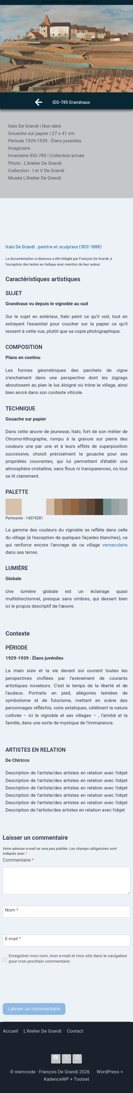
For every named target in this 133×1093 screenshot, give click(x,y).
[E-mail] (67, 941)
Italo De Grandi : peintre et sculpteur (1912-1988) (53, 246)
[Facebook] (55, 1058)
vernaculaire (115, 545)
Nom (11, 910)
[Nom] (67, 912)
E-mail (13, 938)
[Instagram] (77, 1058)
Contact (75, 1031)
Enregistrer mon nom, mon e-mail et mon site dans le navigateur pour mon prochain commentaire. (68, 958)
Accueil (10, 1031)
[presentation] (44, 984)
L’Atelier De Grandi (42, 1031)
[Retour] (38, 103)
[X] (66, 1058)
